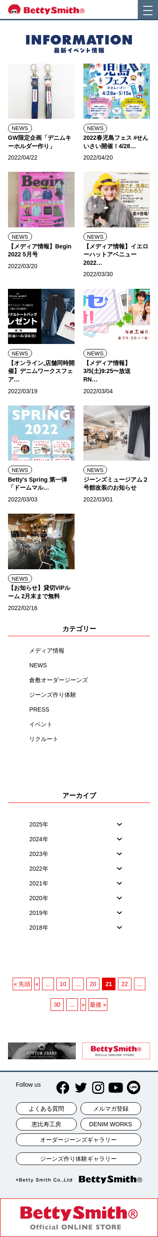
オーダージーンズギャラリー (78, 1139)
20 (93, 984)
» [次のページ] (83, 1004)
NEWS (20, 128)
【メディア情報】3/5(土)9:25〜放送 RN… (110, 371)
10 (63, 984)
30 (57, 1004)
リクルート (44, 739)
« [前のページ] (36, 984)
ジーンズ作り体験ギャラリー (78, 1158)
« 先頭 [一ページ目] (21, 984)
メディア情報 (46, 650)
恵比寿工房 (46, 1124)
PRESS (39, 709)
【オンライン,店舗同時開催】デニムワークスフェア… (41, 371)
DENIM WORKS (110, 1124)
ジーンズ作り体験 (52, 694)
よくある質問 (46, 1108)
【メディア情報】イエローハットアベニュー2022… (115, 254)
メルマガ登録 (111, 1108)
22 (124, 984)
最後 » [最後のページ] (98, 1004)
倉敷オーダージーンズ (58, 680)
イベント (41, 724)
